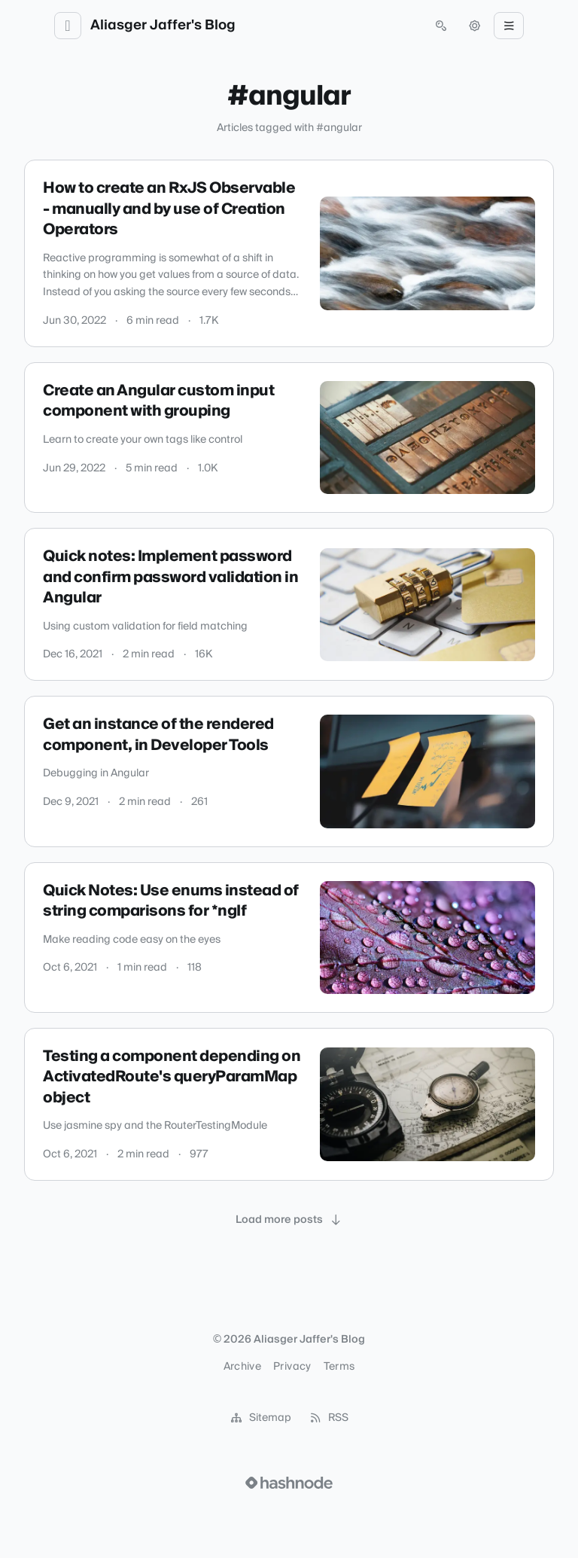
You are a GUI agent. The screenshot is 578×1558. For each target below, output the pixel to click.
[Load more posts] (289, 1220)
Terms (339, 1367)
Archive (242, 1367)
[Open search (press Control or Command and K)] (441, 25)
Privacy (292, 1367)
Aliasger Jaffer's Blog (163, 25)
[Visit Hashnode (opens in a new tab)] (289, 1483)
